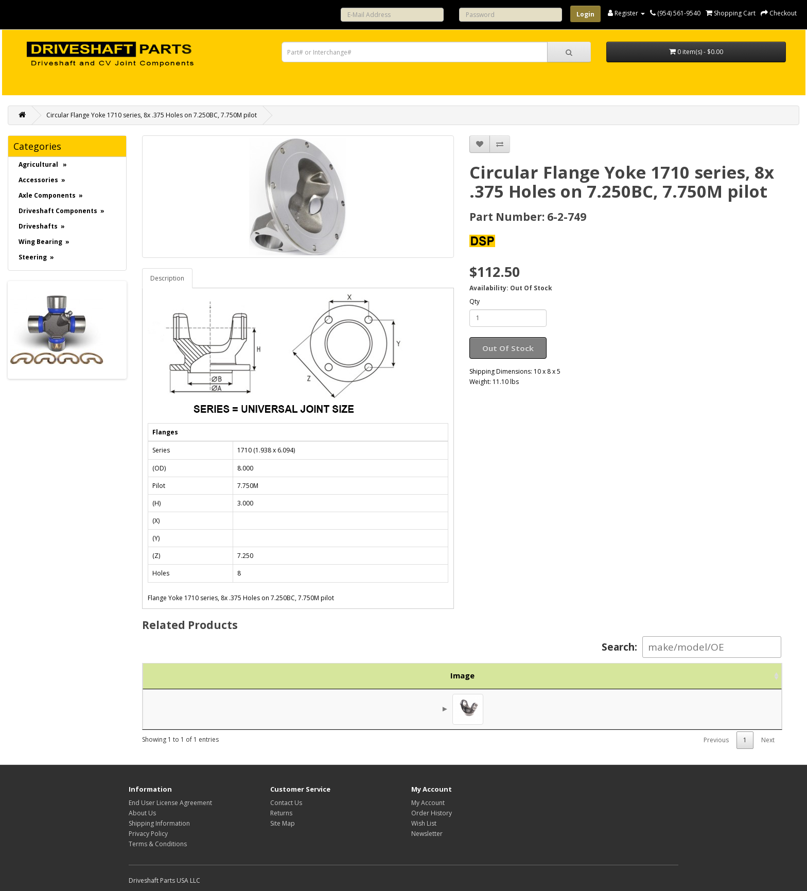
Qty (474, 301)
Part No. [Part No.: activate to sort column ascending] (241, 675)
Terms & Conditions (158, 844)
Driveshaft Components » (61, 210)
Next (768, 740)
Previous (716, 740)
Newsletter (427, 833)
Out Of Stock (508, 348)
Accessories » (42, 180)
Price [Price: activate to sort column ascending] (664, 675)
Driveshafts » (42, 226)
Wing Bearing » (44, 241)
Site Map (282, 823)
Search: (691, 647)
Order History (431, 813)
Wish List (423, 823)
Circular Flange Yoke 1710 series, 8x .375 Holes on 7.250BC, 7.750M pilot (151, 115)
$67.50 (681, 709)
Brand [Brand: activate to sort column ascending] (589, 675)
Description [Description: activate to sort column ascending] (419, 675)
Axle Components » (51, 195)
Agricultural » (43, 164)
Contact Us (286, 802)
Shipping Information (159, 823)
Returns (281, 813)
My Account (428, 802)
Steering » (36, 257)
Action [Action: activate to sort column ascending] (740, 675)
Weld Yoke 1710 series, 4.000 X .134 (359, 709)
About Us (142, 813)
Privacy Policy (148, 833)
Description (167, 278)
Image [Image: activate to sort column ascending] (168, 675)
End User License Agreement (170, 802)
